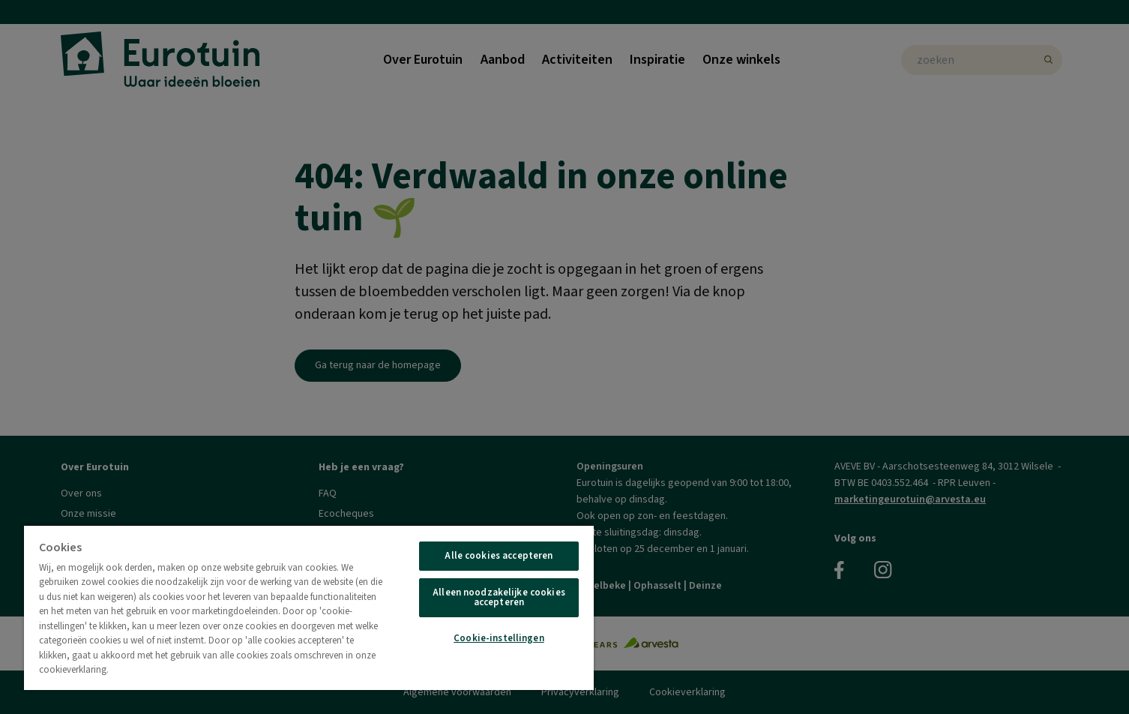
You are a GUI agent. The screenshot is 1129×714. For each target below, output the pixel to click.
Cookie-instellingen (499, 638)
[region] (309, 607)
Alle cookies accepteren (499, 555)
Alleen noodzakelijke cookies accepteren (499, 597)
